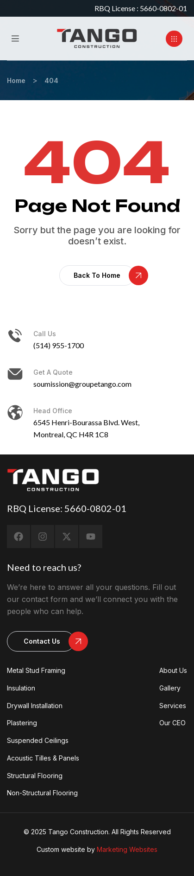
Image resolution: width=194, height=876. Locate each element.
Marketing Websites (127, 849)
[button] (174, 39)
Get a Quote (53, 372)
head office (52, 411)
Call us (44, 334)
